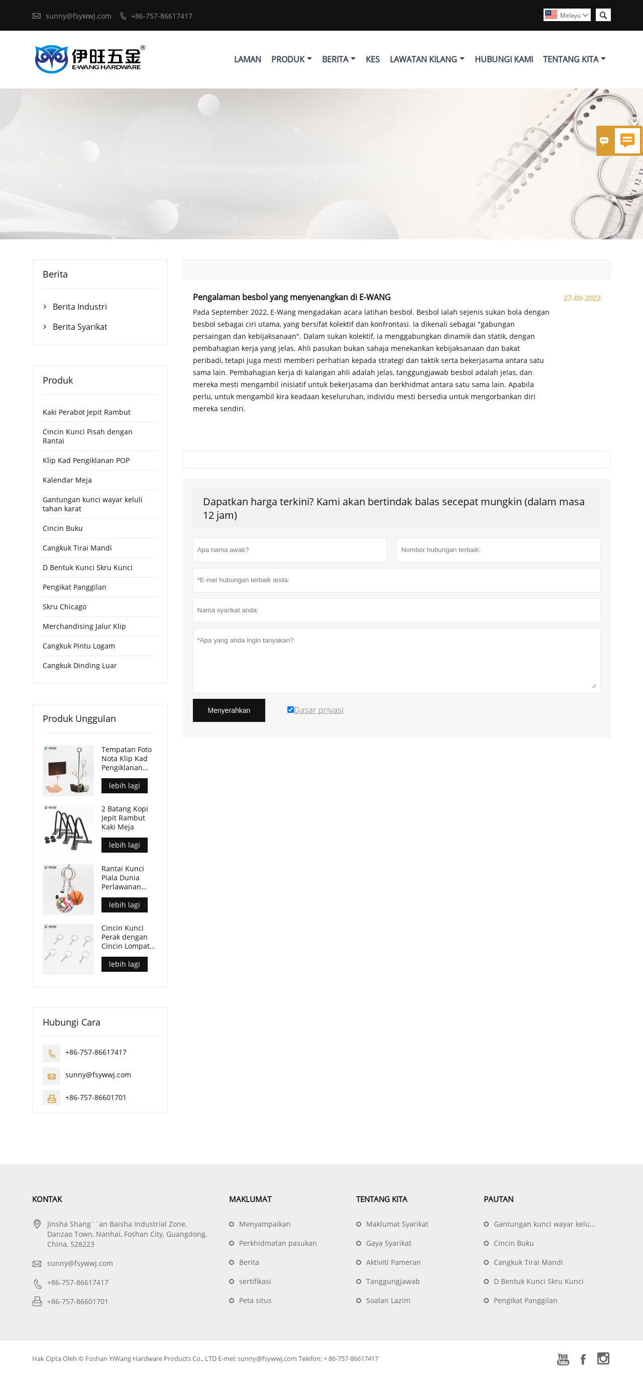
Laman (247, 59)
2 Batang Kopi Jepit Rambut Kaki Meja (124, 818)
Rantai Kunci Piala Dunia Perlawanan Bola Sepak (122, 877)
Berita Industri (80, 307)
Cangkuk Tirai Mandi (77, 548)
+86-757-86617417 (161, 16)
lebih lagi (124, 785)
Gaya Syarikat (388, 1243)
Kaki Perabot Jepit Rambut (87, 412)
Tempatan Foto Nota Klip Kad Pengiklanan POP (126, 758)
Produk (291, 59)
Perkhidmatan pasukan (278, 1243)
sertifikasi (255, 1281)
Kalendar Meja (67, 480)
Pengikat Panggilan (74, 587)
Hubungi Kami (504, 59)
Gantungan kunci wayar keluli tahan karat (93, 504)
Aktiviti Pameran (393, 1262)
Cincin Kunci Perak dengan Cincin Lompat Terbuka (125, 937)
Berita (339, 59)
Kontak (47, 1199)
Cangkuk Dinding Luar (80, 665)
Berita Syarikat (80, 327)
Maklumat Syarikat (397, 1224)
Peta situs (255, 1300)
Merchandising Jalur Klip (84, 626)
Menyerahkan (229, 710)
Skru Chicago (64, 606)
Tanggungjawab (393, 1281)
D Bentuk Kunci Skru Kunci (88, 567)
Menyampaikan (265, 1224)
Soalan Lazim (388, 1300)
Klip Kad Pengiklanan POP (86, 460)
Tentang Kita (574, 59)
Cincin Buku (63, 528)
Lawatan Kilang (427, 59)
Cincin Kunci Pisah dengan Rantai (88, 436)
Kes (373, 59)
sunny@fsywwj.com (79, 16)
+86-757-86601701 (96, 1097)
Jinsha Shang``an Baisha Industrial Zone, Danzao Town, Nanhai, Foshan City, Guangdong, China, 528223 (127, 1234)
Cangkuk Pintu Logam (79, 646)
